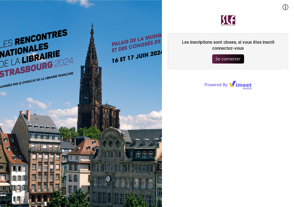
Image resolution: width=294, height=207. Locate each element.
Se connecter (228, 59)
